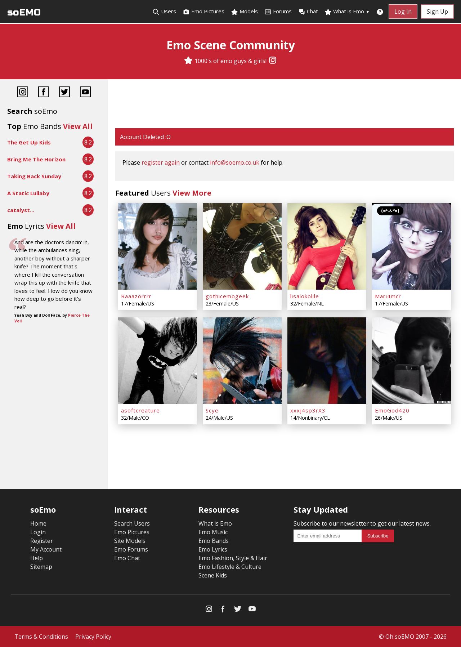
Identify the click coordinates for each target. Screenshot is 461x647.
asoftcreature (140, 410)
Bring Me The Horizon (36, 159)
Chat (308, 11)
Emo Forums (131, 549)
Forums (278, 11)
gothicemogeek (227, 296)
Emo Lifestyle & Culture (229, 567)
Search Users (132, 523)
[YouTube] (85, 92)
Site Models (130, 541)
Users (164, 11)
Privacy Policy (93, 637)
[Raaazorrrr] (157, 246)
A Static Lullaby (28, 193)
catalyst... (20, 210)
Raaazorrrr (136, 296)
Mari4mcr (388, 296)
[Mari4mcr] (411, 246)
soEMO (24, 12)
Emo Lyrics (212, 549)
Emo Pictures (203, 11)
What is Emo (347, 11)
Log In (403, 11)
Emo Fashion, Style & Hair (232, 558)
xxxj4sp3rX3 (308, 410)
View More (192, 193)
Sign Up (437, 11)
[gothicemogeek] (242, 246)
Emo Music (213, 532)
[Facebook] (43, 92)
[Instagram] (272, 61)
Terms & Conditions (41, 637)
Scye (212, 410)
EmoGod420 (392, 410)
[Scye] (242, 360)
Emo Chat (127, 558)
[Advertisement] (284, 104)
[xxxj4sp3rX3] (326, 360)
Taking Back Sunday (34, 176)
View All (78, 126)
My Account (46, 549)
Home (38, 523)
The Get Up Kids (29, 142)
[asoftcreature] (157, 360)
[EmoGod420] (411, 360)
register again (161, 162)
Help (36, 558)
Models (244, 11)
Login (38, 532)
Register (41, 541)
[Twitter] (64, 92)
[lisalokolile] (326, 246)
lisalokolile (304, 296)
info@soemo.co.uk (234, 162)
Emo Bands (213, 541)
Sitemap (41, 567)
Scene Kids (212, 575)
